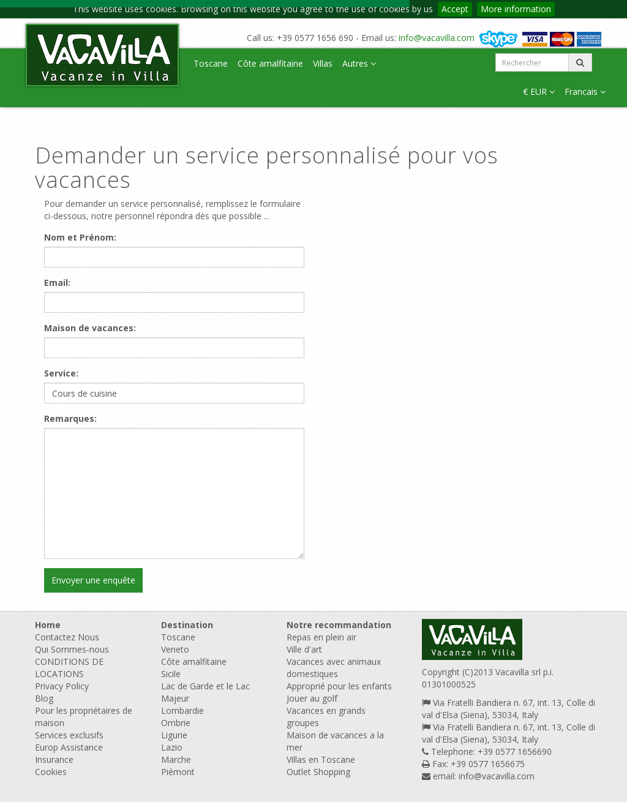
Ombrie (175, 723)
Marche (176, 759)
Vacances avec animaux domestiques (334, 668)
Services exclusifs (69, 735)
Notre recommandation (339, 625)
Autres (359, 63)
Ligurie (174, 735)
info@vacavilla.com (437, 37)
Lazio (171, 747)
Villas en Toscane (321, 759)
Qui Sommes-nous (72, 649)
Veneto (175, 649)
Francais (585, 91)
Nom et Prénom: (80, 237)
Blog (44, 698)
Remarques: (70, 418)
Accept (454, 9)
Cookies (51, 772)
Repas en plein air (321, 637)
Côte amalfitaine (270, 63)
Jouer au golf (312, 698)
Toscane (210, 63)
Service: (61, 373)
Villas (322, 63)
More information (516, 9)
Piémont (178, 772)
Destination (187, 625)
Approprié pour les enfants (339, 686)
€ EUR (539, 91)
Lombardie (182, 710)
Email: (57, 282)
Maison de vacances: (90, 328)
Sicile (171, 674)
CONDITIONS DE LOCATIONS (69, 668)
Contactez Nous (67, 637)
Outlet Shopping (318, 772)
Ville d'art (304, 649)
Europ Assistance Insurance (69, 753)
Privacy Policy (62, 686)
